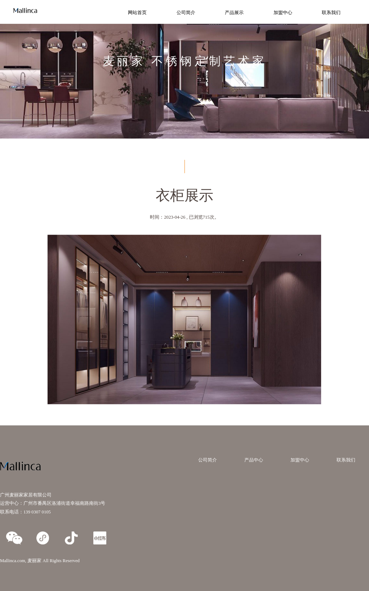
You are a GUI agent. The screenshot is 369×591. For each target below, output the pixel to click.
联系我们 (331, 12)
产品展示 (234, 12)
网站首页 (137, 12)
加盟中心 (283, 12)
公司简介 (186, 12)
